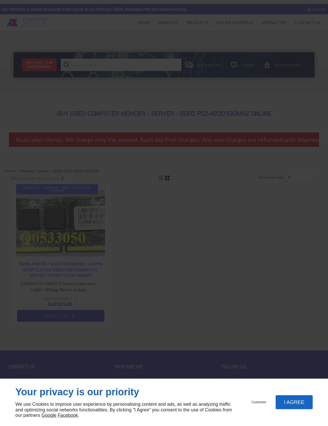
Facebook (68, 415)
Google (49, 415)
